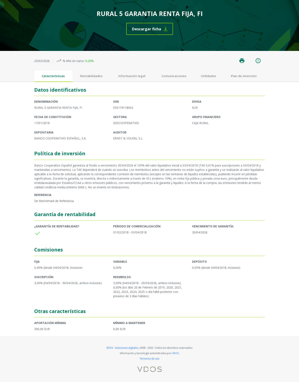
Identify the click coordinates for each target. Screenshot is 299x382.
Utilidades (208, 76)
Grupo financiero (206, 117)
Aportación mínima (50, 323)
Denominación (46, 102)
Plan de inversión (244, 76)
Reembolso (122, 277)
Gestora (120, 117)
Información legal (131, 76)
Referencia (42, 195)
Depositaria (44, 132)
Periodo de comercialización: (137, 226)
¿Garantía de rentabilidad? (56, 226)
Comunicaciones (174, 76)
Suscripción (43, 277)
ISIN (116, 102)
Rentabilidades (91, 76)
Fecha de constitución (52, 117)
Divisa (196, 102)
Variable (120, 262)
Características (53, 76)
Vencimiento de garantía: (213, 226)
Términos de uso (149, 358)
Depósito (199, 262)
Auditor (119, 132)
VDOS (109, 348)
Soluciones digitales (126, 348)
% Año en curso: (74, 61)
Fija (37, 262)
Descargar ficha (146, 28)
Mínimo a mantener (129, 323)
